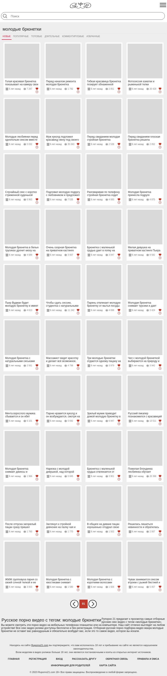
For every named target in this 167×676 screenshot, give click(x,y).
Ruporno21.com (39, 645)
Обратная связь (117, 659)
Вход (59, 659)
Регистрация (38, 659)
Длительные (52, 36)
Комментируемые (73, 36)
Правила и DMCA (148, 659)
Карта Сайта (107, 665)
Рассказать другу (84, 659)
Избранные (93, 36)
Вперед (93, 604)
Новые (7, 36)
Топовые (36, 36)
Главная (13, 659)
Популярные (21, 36)
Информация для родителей (70, 665)
